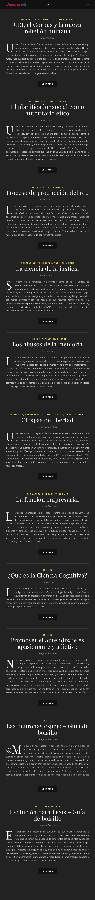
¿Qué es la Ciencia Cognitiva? (47, 575)
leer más (47, 84)
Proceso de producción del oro (47, 192)
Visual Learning (53, 187)
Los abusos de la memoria (47, 344)
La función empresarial (47, 499)
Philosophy (45, 263)
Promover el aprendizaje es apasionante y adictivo (47, 643)
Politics (58, 19)
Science (70, 19)
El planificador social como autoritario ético (47, 110)
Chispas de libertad (47, 420)
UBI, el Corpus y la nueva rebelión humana (47, 28)
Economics (45, 19)
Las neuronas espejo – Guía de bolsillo (47, 729)
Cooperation (28, 19)
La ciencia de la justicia (47, 268)
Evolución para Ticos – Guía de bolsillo (47, 815)
